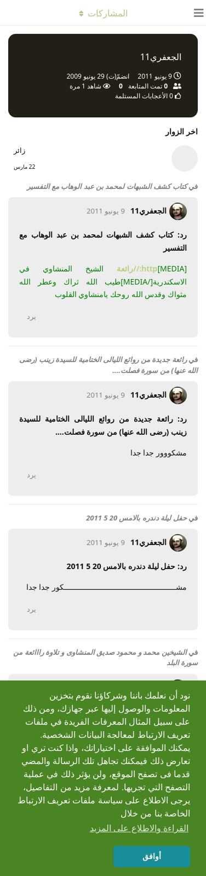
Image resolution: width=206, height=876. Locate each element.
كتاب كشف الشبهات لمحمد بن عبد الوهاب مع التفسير (107, 186)
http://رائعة (137, 268)
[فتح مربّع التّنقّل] (195, 12)
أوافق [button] (151, 856)
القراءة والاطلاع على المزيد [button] (139, 828)
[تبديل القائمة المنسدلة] (103, 12)
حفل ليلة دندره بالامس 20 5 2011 (136, 518)
